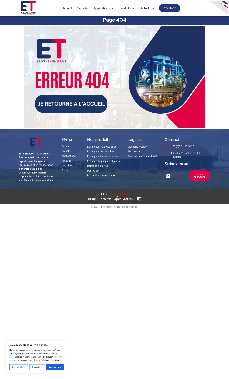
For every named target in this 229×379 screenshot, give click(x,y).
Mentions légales (137, 148)
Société (82, 8)
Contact (66, 172)
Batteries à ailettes (97, 168)
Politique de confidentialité (142, 158)
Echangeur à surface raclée (102, 158)
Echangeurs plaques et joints (103, 163)
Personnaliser (18, 367)
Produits (127, 8)
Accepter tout (55, 367)
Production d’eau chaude (101, 177)
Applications (103, 8)
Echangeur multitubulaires (102, 148)
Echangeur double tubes (100, 153)
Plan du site (134, 153)
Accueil (67, 8)
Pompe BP (93, 172)
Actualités (147, 8)
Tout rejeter (37, 367)
